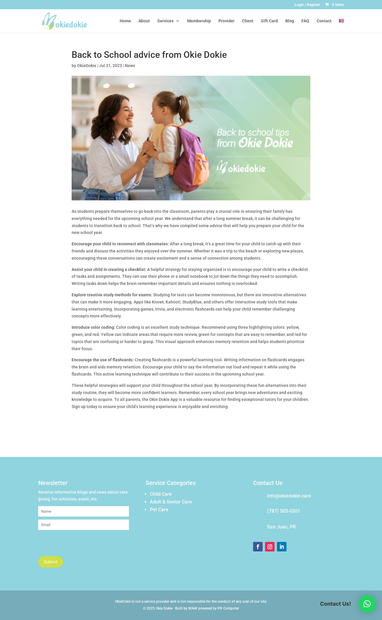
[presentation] (83, 544)
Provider (226, 21)
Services (165, 21)
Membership (199, 21)
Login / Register (307, 5)
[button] (367, 604)
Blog (289, 21)
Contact (324, 21)
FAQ (305, 21)
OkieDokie (86, 65)
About (144, 21)
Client (247, 21)
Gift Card (269, 21)
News (130, 65)
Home (125, 21)
